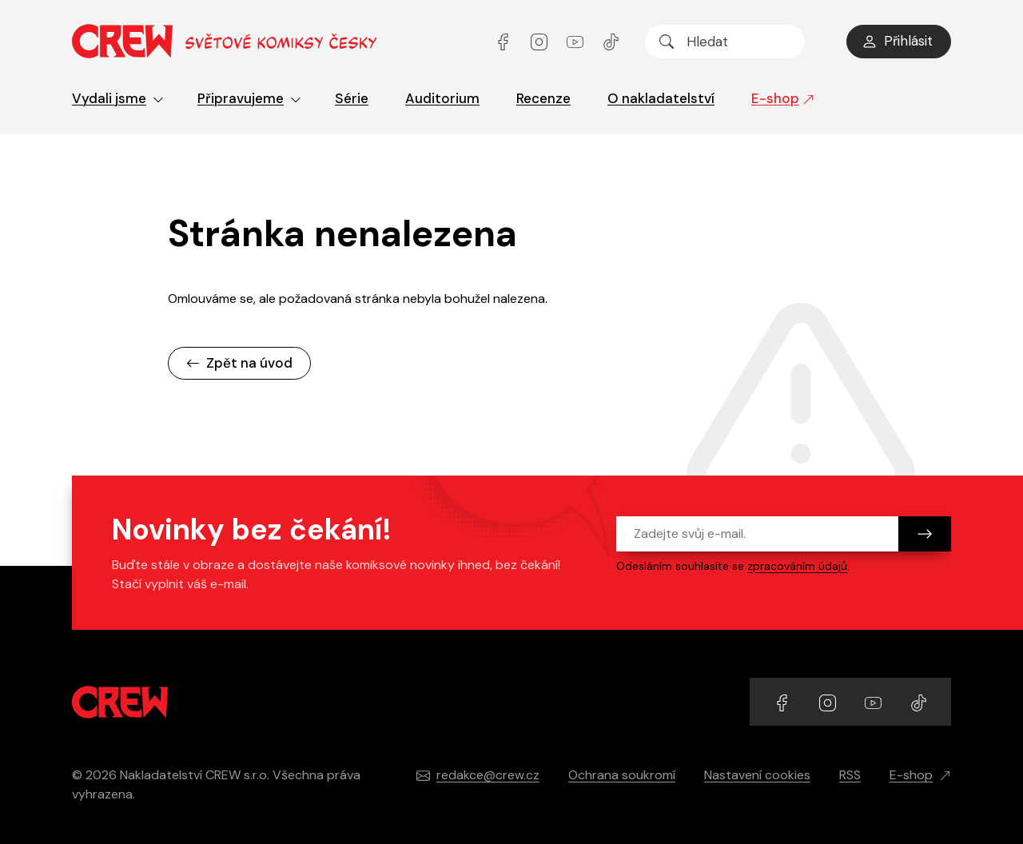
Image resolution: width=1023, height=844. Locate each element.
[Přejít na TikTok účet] (611, 41)
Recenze (543, 98)
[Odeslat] (924, 533)
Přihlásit (897, 41)
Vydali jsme (118, 98)
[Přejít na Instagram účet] (541, 41)
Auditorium (442, 98)
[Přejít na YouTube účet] (577, 41)
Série (351, 98)
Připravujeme (249, 98)
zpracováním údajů (797, 566)
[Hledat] (666, 41)
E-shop (782, 98)
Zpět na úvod (239, 363)
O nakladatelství (661, 98)
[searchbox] (725, 41)
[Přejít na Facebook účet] (505, 41)
